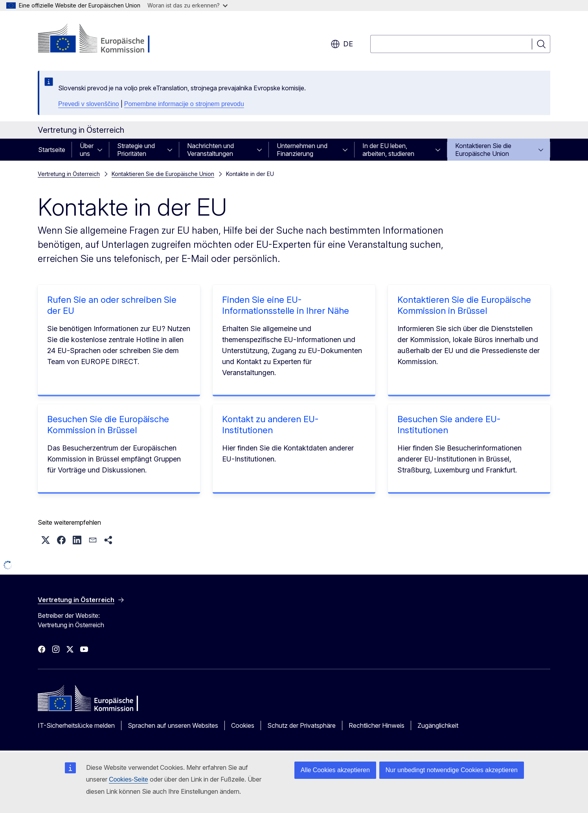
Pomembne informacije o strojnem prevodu (184, 104)
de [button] (342, 44)
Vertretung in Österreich (69, 173)
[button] (45, 540)
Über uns (87, 149)
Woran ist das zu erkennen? (187, 5)
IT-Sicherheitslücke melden (76, 725)
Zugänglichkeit (437, 725)
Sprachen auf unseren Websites (173, 725)
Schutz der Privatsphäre (301, 725)
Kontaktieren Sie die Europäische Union (483, 149)
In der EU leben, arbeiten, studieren (388, 149)
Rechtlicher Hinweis (376, 725)
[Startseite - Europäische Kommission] (101, 39)
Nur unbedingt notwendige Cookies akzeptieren (452, 770)
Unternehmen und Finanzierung (302, 149)
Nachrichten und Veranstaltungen (210, 149)
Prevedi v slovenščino (88, 104)
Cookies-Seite (128, 779)
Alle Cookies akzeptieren (335, 770)
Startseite (51, 150)
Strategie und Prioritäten (136, 149)
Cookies (242, 725)
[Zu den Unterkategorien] (102, 150)
